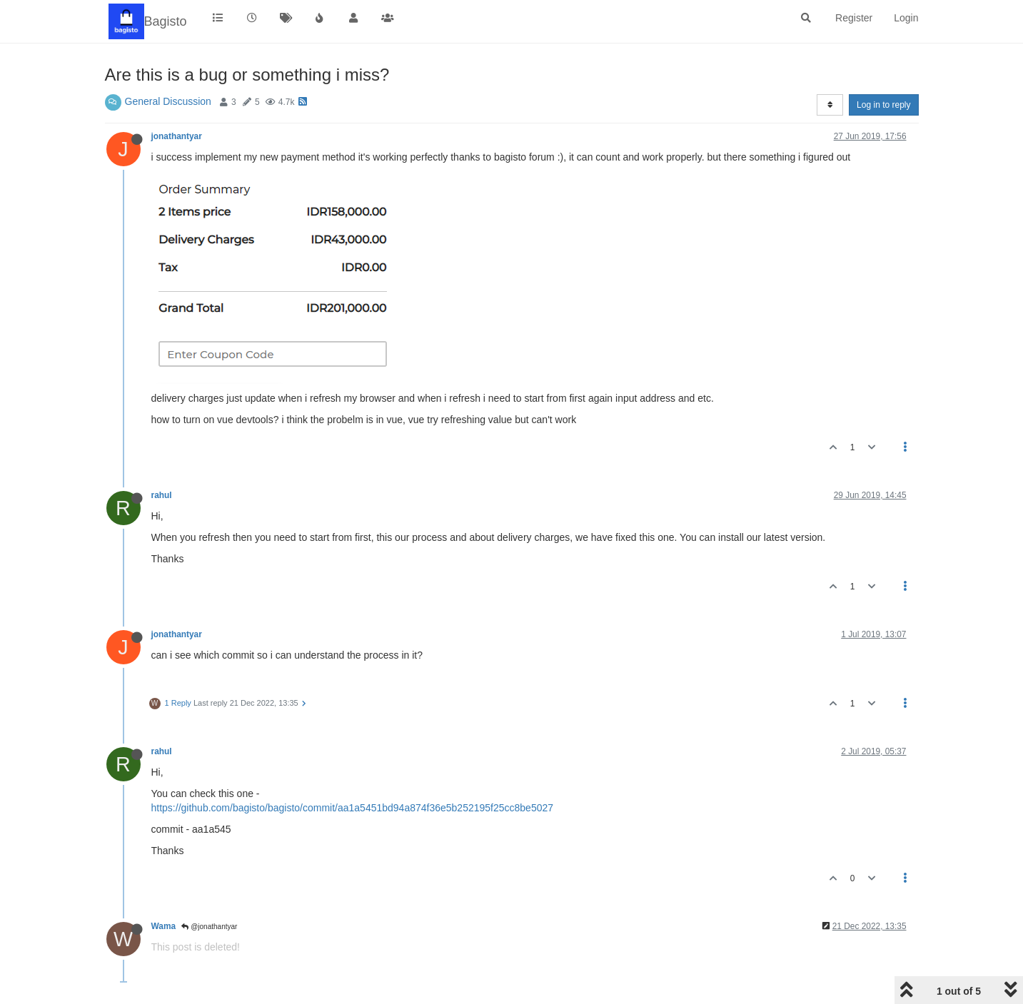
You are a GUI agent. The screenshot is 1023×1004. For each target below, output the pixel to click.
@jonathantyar (209, 927)
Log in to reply (883, 105)
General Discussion (168, 101)
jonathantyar (176, 136)
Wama (163, 926)
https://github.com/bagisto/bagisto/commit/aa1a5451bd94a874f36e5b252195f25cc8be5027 (352, 807)
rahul (161, 495)
